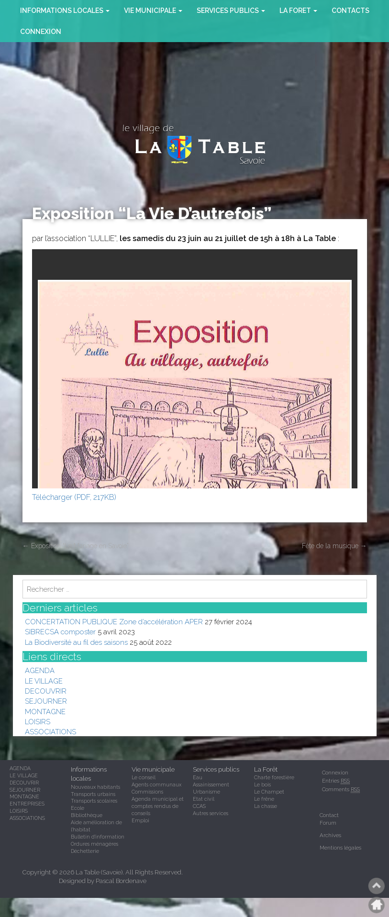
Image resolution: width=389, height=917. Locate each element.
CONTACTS (350, 10)
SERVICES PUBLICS (231, 10)
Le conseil (144, 777)
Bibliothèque (86, 815)
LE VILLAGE (44, 681)
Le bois (262, 784)
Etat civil (203, 799)
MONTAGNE (45, 711)
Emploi (140, 820)
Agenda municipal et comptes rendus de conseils (158, 806)
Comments (341, 789)
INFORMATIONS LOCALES (65, 10)
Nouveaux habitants (95, 787)
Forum (328, 822)
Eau (197, 777)
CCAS (199, 806)
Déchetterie (85, 851)
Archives (330, 835)
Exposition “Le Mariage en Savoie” (75, 546)
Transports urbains (93, 794)
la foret (298, 10)
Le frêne (264, 799)
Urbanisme (206, 792)
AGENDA (40, 670)
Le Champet (269, 792)
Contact (329, 815)
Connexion (40, 31)
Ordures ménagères (94, 844)
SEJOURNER (46, 701)
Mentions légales (340, 847)
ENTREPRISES (27, 804)
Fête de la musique (334, 546)
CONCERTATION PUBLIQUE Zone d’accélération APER (114, 622)
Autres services (210, 813)
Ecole (77, 808)
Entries (336, 780)
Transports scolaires (94, 801)
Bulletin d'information (97, 837)
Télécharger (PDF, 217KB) (74, 497)
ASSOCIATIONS (50, 732)
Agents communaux (156, 784)
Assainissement (211, 784)
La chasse (265, 806)
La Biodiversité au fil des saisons (76, 642)
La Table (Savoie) (99, 872)
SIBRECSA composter (60, 632)
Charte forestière (274, 777)
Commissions (147, 792)
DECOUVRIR (46, 691)
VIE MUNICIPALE (153, 10)
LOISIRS (37, 722)
